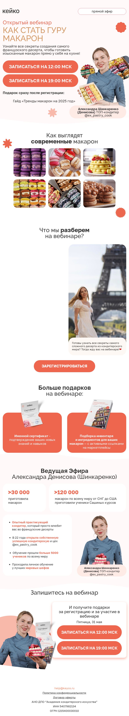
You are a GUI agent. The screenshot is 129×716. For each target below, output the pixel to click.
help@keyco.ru (64, 688)
